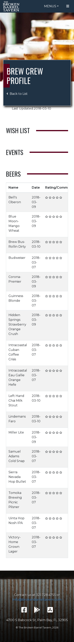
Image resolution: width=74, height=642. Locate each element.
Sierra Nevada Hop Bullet (17, 476)
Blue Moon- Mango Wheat (14, 223)
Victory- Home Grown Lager (14, 544)
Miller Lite (16, 432)
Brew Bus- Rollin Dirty (17, 244)
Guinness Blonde (15, 298)
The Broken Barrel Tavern (12, 6)
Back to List (17, 94)
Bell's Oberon (14, 200)
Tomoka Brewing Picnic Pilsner (15, 500)
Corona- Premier (14, 279)
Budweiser (16, 258)
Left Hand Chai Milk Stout (16, 400)
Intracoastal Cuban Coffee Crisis (17, 352)
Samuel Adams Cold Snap (16, 456)
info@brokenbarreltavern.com (37, 599)
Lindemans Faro (17, 419)
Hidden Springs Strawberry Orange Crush (17, 324)
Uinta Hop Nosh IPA (16, 520)
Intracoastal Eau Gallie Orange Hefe (17, 377)
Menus (50, 6)
